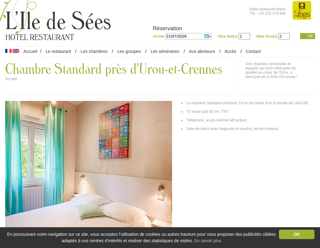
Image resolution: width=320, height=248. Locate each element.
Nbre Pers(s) (266, 36)
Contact (253, 51)
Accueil (30, 51)
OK (310, 36)
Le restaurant (58, 51)
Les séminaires (165, 51)
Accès (230, 51)
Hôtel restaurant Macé (267, 9)
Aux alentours (202, 51)
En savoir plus (207, 240)
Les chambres (94, 51)
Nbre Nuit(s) (228, 36)
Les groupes (129, 51)
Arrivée (159, 36)
